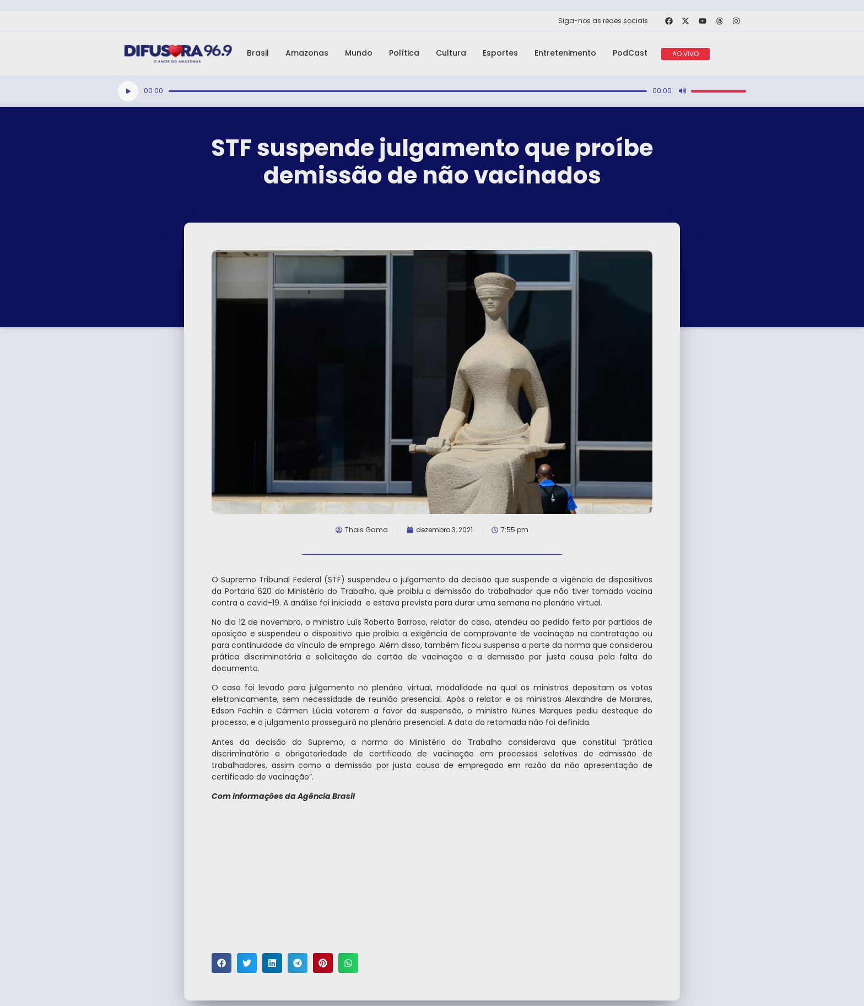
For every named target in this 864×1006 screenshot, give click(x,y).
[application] (432, 91)
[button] (221, 963)
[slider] (408, 91)
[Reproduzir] (128, 91)
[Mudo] (682, 91)
